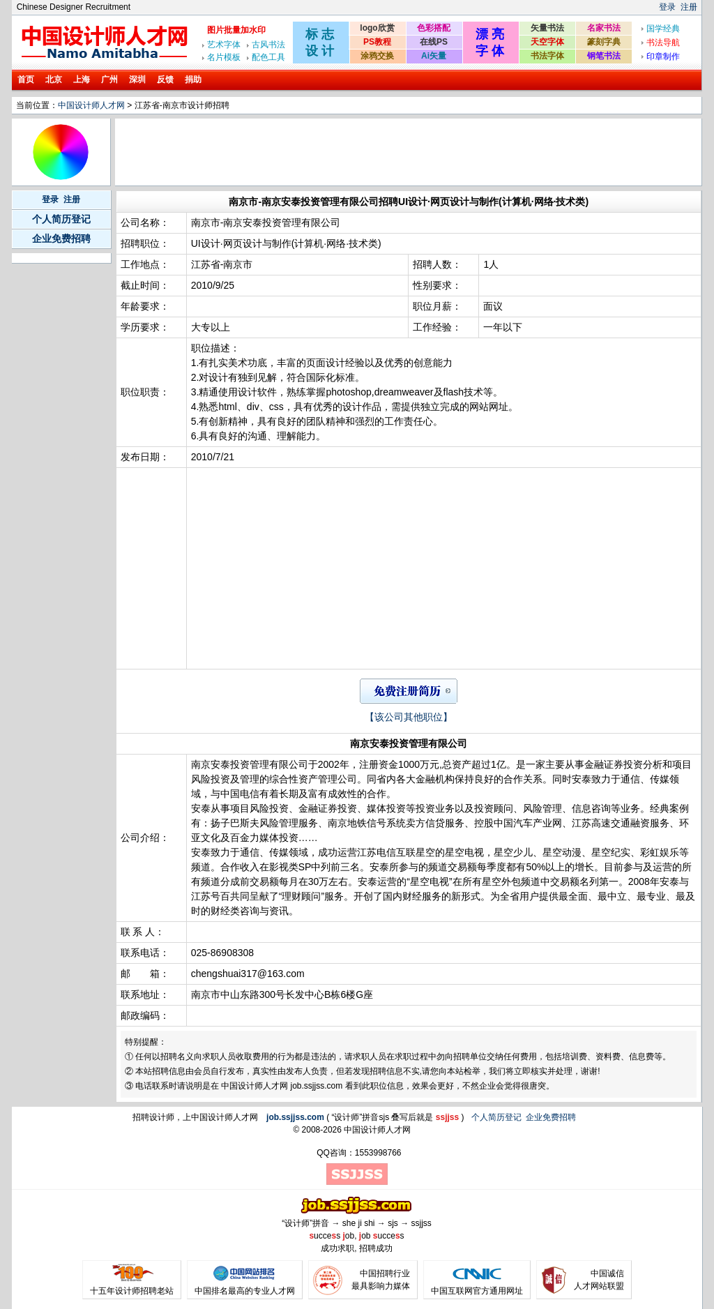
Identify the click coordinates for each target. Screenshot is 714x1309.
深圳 (137, 79)
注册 (689, 7)
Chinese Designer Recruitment (73, 7)
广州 (109, 79)
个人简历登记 (61, 219)
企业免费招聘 (61, 238)
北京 (53, 79)
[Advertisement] (371, 152)
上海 (81, 79)
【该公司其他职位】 (409, 716)
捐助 (193, 79)
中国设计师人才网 (91, 105)
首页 (25, 79)
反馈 (165, 79)
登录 (667, 7)
